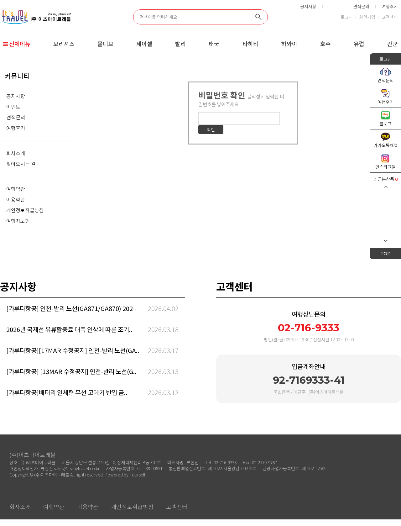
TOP (385, 253)
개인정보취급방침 (25, 210)
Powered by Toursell (125, 474)
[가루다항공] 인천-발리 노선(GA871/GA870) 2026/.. (74, 308)
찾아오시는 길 (21, 163)
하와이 (289, 43)
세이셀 (144, 43)
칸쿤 (392, 43)
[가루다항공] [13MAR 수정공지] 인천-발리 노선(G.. (71, 371)
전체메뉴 (16, 43)
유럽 (359, 43)
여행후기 (390, 6)
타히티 (250, 43)
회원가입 (367, 17)
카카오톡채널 (385, 145)
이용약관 (15, 199)
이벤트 (13, 106)
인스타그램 (385, 167)
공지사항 (308, 6)
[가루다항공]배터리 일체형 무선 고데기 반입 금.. (66, 392)
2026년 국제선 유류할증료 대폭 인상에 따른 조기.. (69, 329)
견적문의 (361, 6)
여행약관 (15, 188)
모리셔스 (64, 43)
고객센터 (390, 17)
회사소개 (15, 153)
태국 (214, 43)
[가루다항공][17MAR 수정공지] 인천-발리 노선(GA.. (72, 350)
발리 (180, 43)
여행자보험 (18, 220)
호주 (325, 43)
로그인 (347, 17)
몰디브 (105, 43)
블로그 (385, 123)
